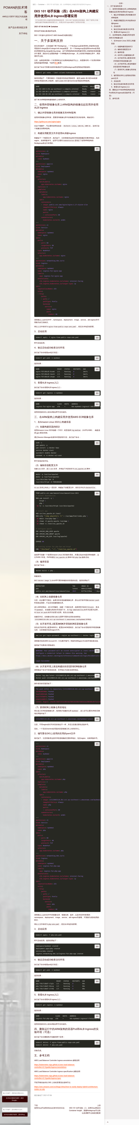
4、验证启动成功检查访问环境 (122, 29)
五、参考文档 (114, 98)
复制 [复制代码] (97, 73)
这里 (54, 31)
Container (41, 4)
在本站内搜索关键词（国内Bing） (15, 1114)
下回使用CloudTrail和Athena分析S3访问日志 (49, 1106)
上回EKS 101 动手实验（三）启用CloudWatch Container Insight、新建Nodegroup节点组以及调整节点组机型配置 (85, 1109)
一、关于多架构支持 (114, 6)
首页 (34, 4)
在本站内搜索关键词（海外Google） (15, 1099)
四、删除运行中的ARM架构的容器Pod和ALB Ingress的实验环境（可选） (122, 93)
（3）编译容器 (118, 52)
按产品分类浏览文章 (17, 27)
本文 (56, 63)
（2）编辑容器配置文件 (122, 49)
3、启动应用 (116, 26)
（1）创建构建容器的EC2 (123, 47)
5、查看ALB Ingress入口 (120, 32)
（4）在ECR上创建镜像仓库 (123, 55)
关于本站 (23, 33)
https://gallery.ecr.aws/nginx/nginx (47, 122)
